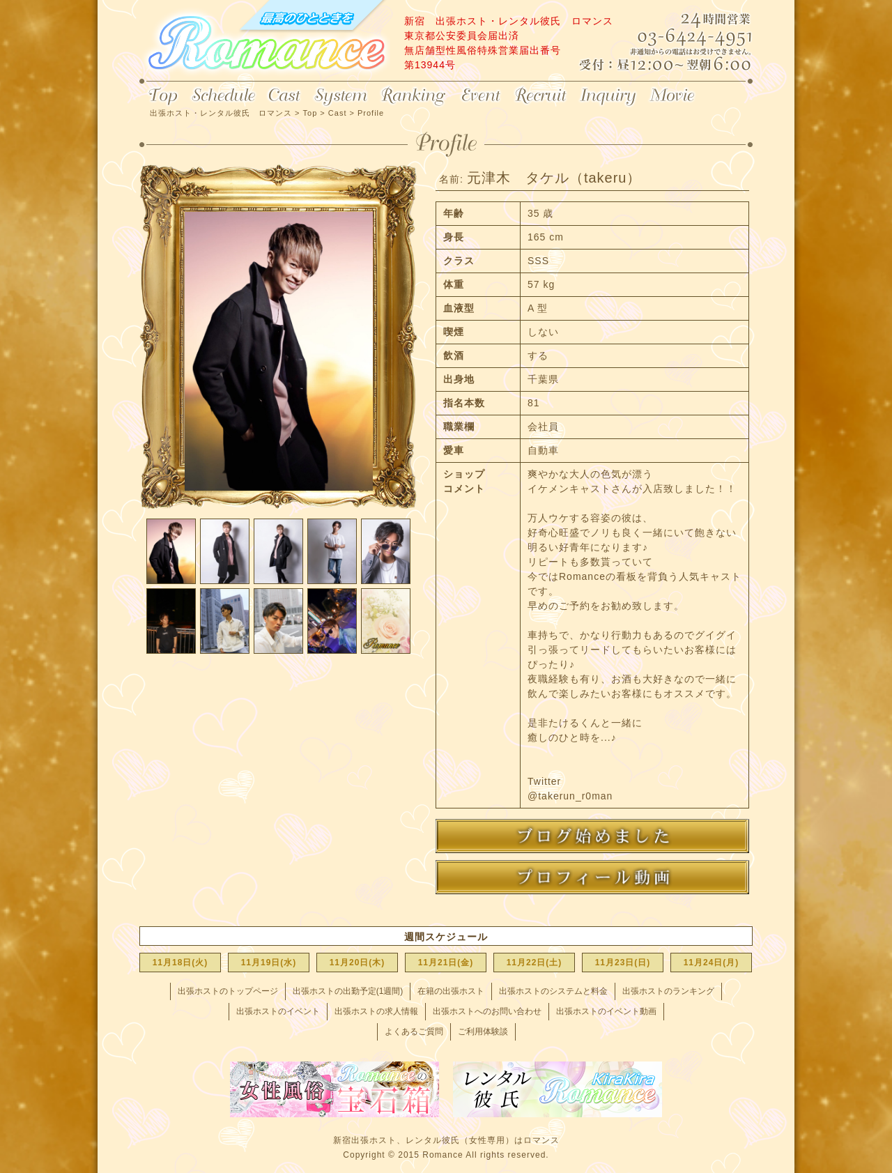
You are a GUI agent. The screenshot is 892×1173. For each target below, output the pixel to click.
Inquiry (608, 96)
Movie (674, 96)
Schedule (223, 96)
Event (480, 96)
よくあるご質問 (414, 1031)
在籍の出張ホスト (450, 991)
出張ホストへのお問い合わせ (487, 1011)
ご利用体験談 (483, 1031)
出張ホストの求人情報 (376, 1011)
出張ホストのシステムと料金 (553, 991)
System (341, 96)
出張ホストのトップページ (228, 991)
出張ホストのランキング (668, 991)
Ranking (414, 96)
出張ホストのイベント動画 (606, 1011)
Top (162, 96)
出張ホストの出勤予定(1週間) (348, 991)
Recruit (541, 96)
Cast (284, 96)
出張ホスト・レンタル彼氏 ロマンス (264, 42)
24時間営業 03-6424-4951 (687, 38)
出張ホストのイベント (278, 1011)
